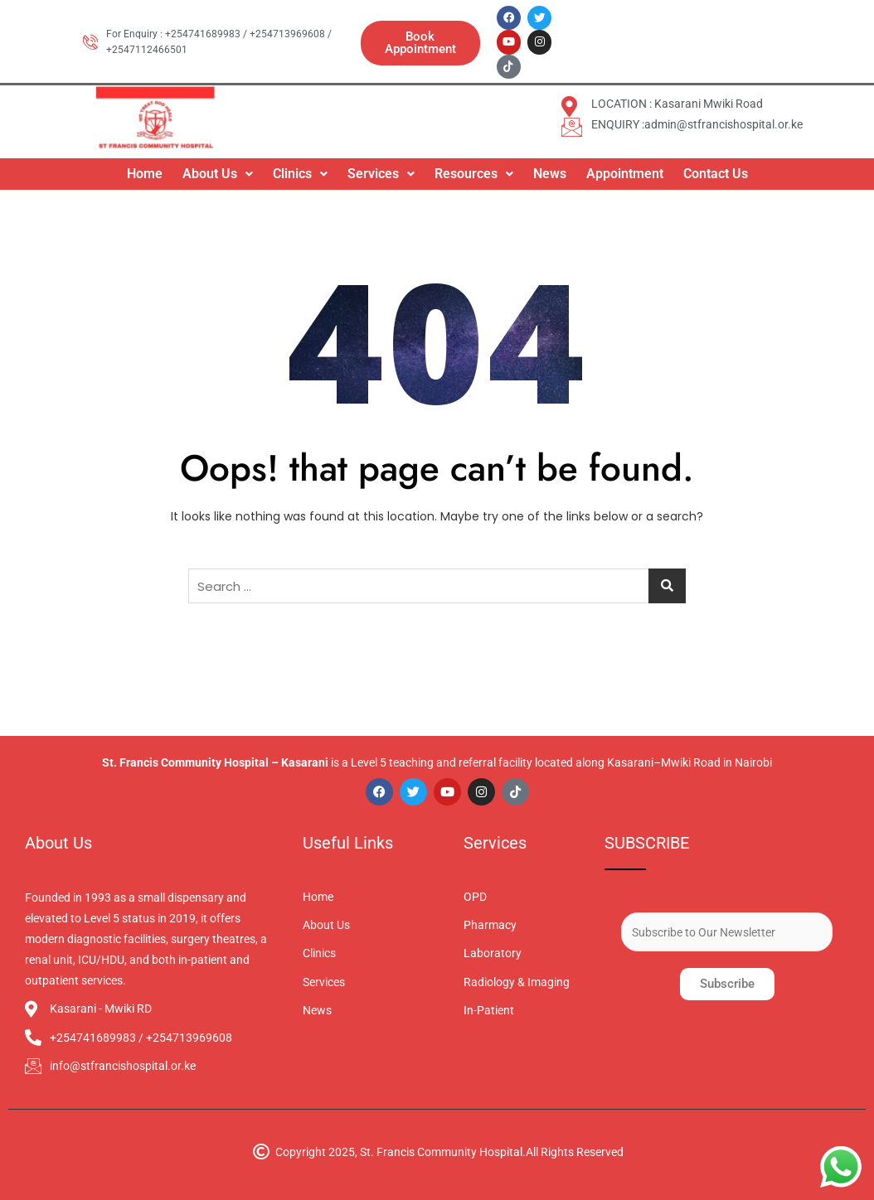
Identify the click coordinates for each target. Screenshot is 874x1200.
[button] (217, 171)
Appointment (624, 171)
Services (381, 171)
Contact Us (715, 171)
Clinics (300, 171)
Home (145, 171)
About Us (217, 171)
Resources (474, 171)
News (549, 171)
